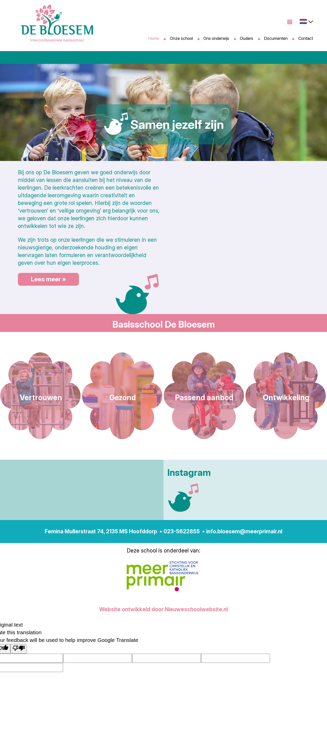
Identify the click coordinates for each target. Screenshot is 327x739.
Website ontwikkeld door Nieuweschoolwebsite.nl (163, 609)
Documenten (276, 38)
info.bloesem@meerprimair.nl (244, 531)
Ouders (246, 38)
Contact (305, 38)
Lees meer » (48, 279)
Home (153, 38)
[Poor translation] (18, 649)
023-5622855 (182, 531)
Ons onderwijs (216, 38)
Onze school (181, 38)
